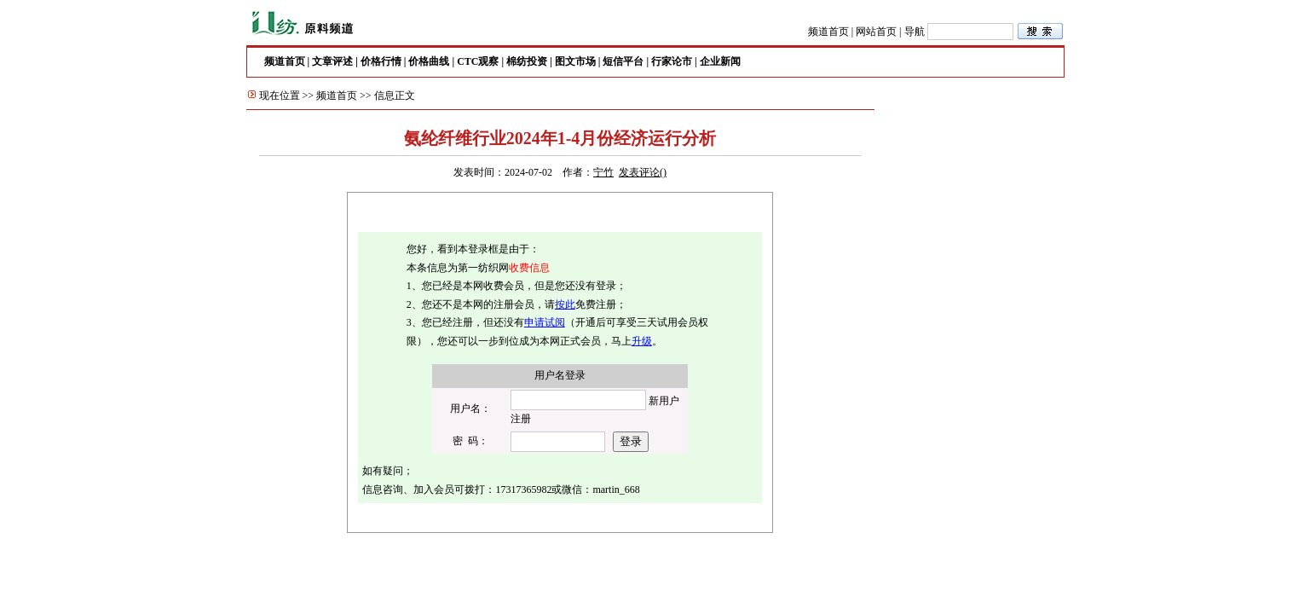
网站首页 (876, 32)
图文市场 (575, 61)
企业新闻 (720, 61)
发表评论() (643, 172)
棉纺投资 (526, 61)
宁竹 (603, 172)
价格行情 (381, 61)
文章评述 (332, 61)
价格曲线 (428, 61)
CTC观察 (478, 61)
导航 (914, 32)
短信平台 (623, 61)
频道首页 (828, 32)
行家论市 (671, 61)
